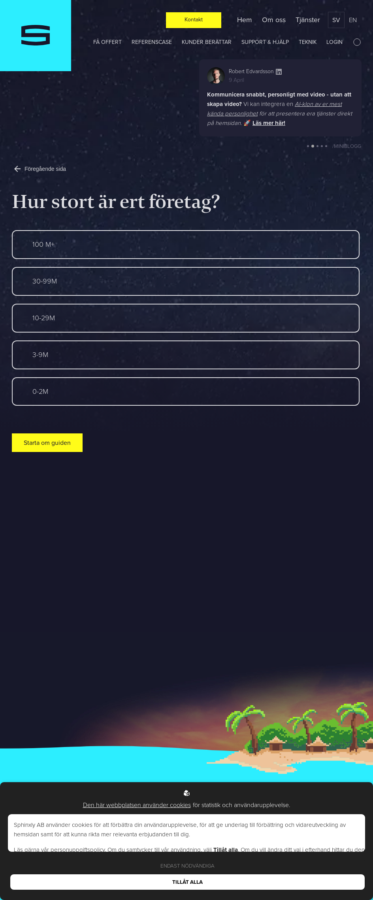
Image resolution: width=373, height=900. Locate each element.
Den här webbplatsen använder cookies (137, 804)
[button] (308, 146)
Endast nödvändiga (187, 866)
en (353, 20)
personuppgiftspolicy (78, 849)
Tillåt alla (187, 882)
